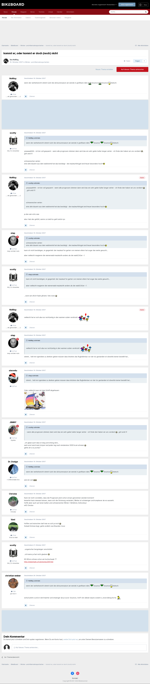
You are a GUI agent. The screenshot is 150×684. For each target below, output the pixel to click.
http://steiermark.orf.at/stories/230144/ (38, 562)
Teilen (127, 61)
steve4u (13, 370)
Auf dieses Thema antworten (132, 69)
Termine (41, 12)
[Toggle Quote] (27, 138)
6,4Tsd (13, 477)
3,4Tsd (13, 249)
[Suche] (121, 12)
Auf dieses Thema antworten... (26, 647)
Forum (14, 13)
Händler (59, 12)
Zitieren (32, 96)
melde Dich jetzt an (70, 639)
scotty (13, 133)
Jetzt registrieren (127, 4)
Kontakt (75, 678)
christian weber (13, 575)
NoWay (16, 60)
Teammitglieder (40, 17)
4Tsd (13, 94)
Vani (13, 519)
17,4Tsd (13, 438)
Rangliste (68, 17)
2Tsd (13, 535)
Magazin (23, 12)
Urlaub (50, 12)
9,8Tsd (13, 386)
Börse (33, 12)
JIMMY (13, 422)
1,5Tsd (13, 510)
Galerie (28, 17)
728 (13, 591)
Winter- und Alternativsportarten (37, 62)
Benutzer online (55, 17)
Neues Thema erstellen (104, 69)
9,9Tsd (13, 148)
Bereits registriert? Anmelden (104, 4)
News (6, 12)
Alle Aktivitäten (16, 17)
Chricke (13, 494)
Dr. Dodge (13, 461)
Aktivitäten (70, 12)
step (13, 233)
